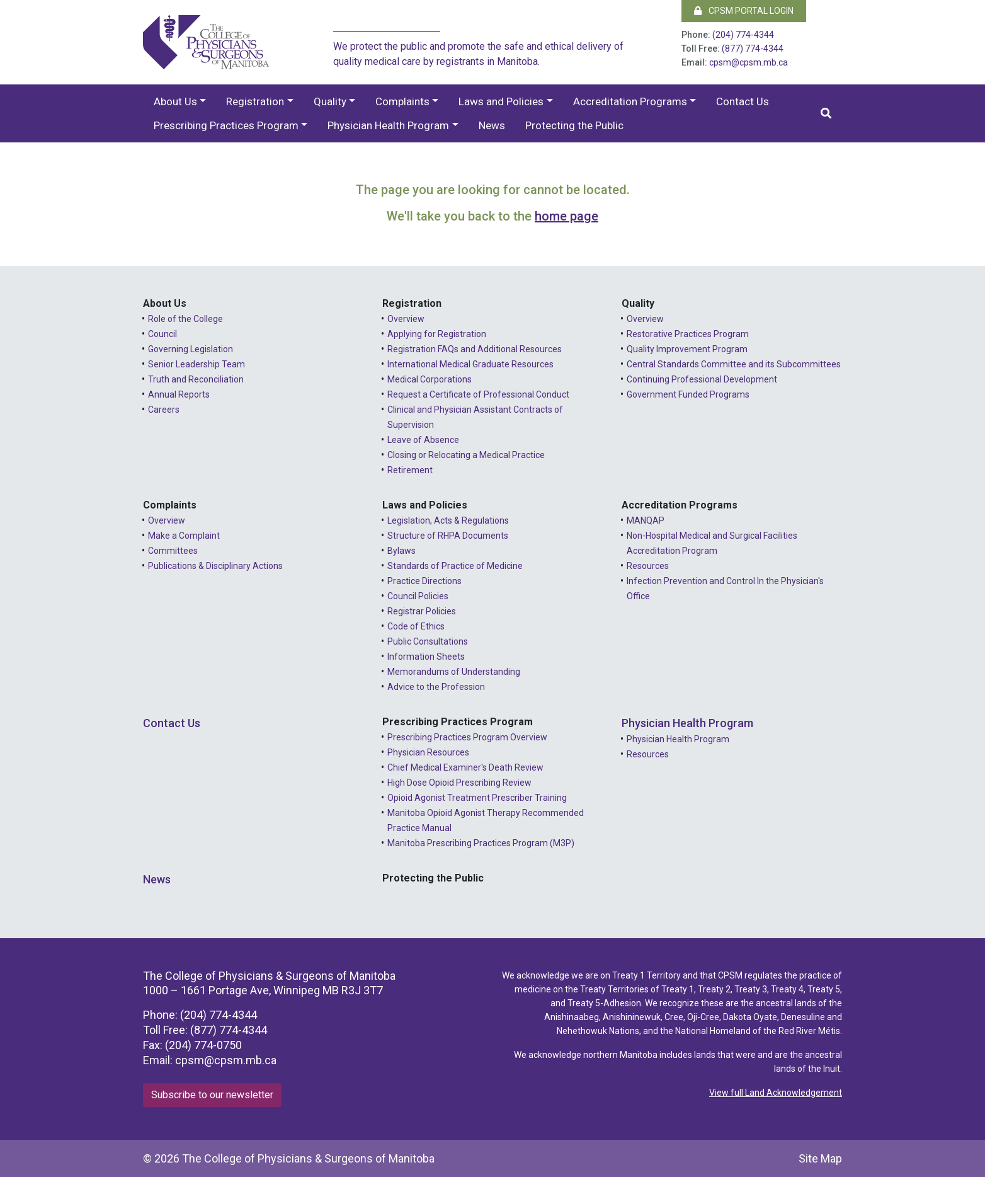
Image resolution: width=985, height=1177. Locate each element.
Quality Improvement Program (687, 349)
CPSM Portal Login (744, 11)
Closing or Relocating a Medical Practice (466, 455)
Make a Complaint (184, 536)
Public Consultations (427, 641)
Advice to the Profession (436, 687)
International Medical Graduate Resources (470, 364)
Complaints (402, 101)
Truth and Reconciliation (196, 379)
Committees (173, 551)
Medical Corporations (429, 379)
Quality (330, 101)
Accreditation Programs (630, 101)
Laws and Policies (501, 101)
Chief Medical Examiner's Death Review (465, 767)
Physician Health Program (388, 125)
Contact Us (742, 101)
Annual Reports (179, 394)
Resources (648, 566)
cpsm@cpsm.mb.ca (748, 62)
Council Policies (417, 596)
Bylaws (401, 551)
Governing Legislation (190, 349)
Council (162, 334)
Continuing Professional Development (702, 379)
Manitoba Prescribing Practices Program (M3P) (480, 843)
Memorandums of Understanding (453, 672)
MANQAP (645, 520)
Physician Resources (428, 752)
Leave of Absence (423, 440)
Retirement (410, 470)
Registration (255, 101)
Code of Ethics (416, 626)
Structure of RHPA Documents (447, 536)
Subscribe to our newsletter (212, 1095)
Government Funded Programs (688, 394)
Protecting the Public (574, 125)
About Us (175, 101)
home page (566, 216)
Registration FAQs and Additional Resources (474, 349)
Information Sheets (426, 657)
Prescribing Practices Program (226, 125)
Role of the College (185, 319)
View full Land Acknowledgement (775, 1093)
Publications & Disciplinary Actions (215, 566)
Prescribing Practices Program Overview (467, 737)
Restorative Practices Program (688, 334)
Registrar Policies (421, 611)
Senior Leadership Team (196, 364)
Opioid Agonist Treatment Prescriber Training (477, 798)
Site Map (820, 1158)
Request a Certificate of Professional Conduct (478, 394)
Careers (163, 410)
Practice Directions (424, 581)
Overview (405, 319)
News (492, 125)
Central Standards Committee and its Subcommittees (734, 364)
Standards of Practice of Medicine (455, 566)
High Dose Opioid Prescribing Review (459, 783)
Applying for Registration (436, 334)
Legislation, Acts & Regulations (448, 520)
